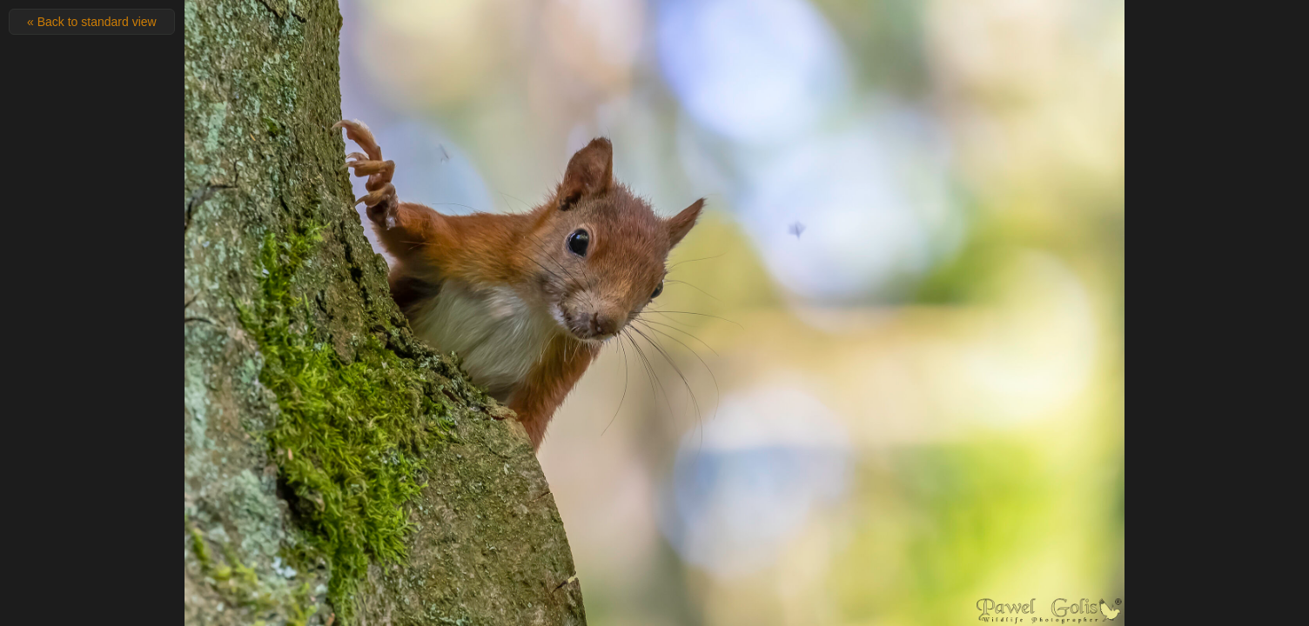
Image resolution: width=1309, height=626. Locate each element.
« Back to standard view (92, 22)
